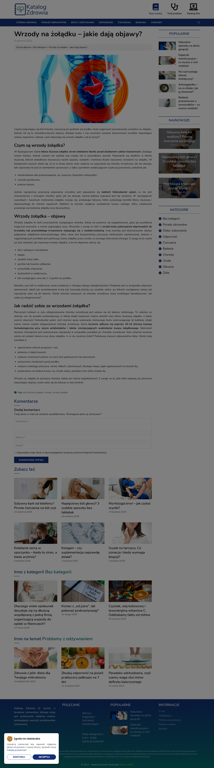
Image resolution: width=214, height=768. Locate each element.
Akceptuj (44, 757)
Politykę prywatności (17, 750)
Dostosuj (19, 757)
